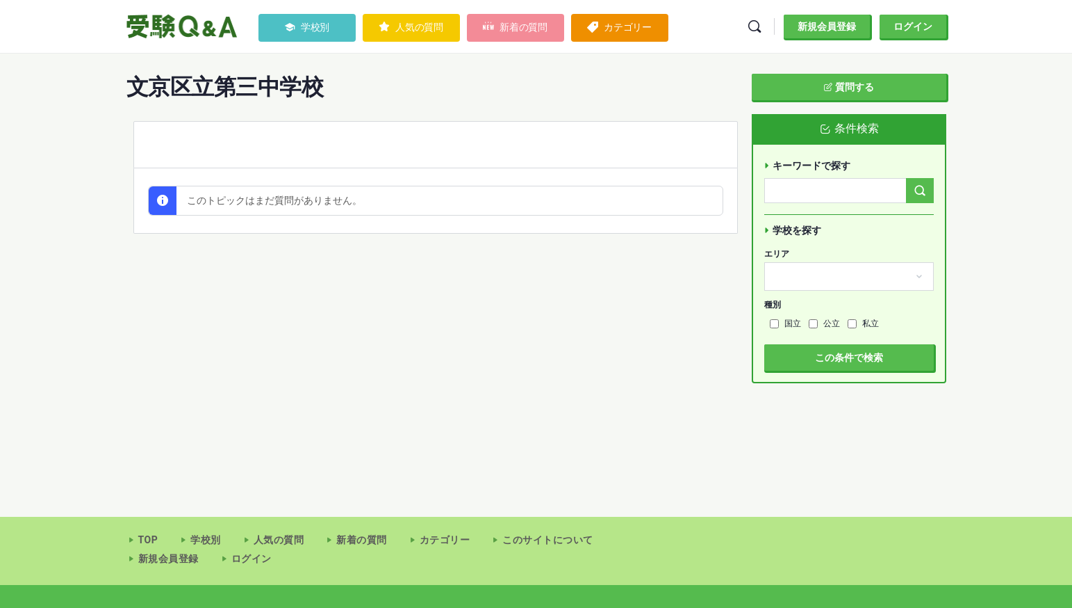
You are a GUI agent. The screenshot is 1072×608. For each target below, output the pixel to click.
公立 (824, 323)
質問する (848, 87)
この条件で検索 (849, 357)
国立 (785, 323)
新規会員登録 (827, 26)
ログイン (912, 26)
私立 (863, 323)
